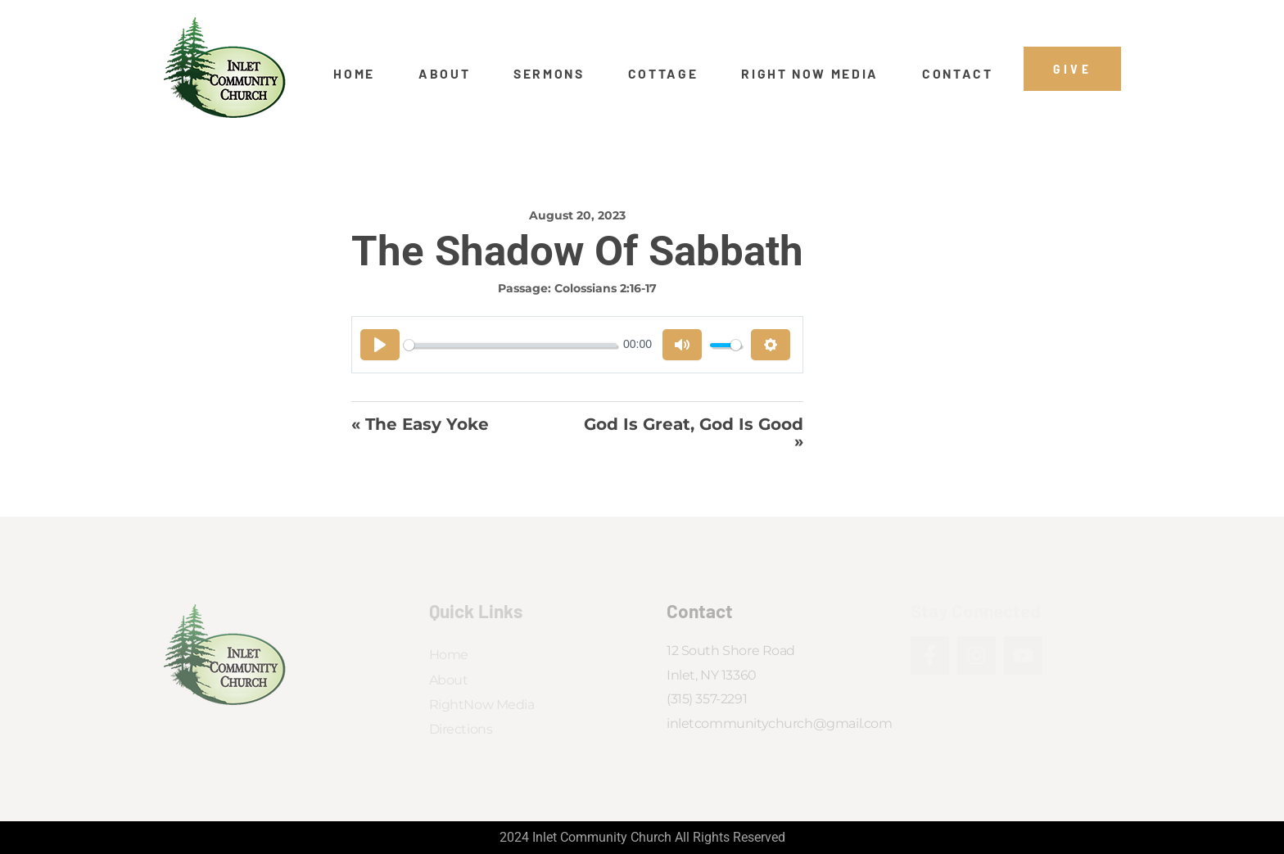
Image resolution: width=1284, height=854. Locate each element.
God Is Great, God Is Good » (693, 433)
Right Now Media (810, 73)
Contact (957, 73)
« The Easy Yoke (420, 425)
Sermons (549, 73)
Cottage (663, 73)
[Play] (380, 344)
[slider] (510, 345)
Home (354, 73)
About (444, 73)
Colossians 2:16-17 (605, 288)
